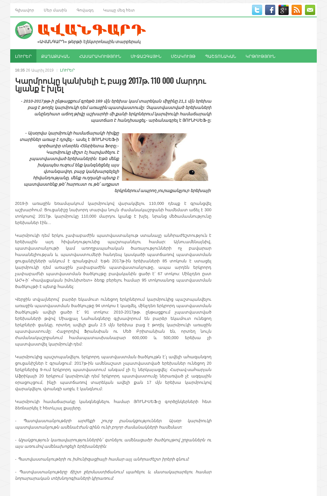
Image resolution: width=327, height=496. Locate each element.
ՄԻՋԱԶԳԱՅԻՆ (146, 56)
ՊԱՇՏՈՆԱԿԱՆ (220, 56)
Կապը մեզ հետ (119, 9)
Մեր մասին (55, 9)
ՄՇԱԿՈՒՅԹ (183, 56)
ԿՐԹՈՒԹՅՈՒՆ (260, 56)
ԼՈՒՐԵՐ (23, 56)
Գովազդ (85, 9)
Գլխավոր (24, 9)
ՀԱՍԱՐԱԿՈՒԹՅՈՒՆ (100, 56)
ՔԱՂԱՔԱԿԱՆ (55, 56)
